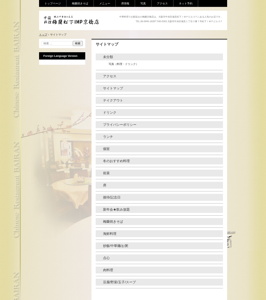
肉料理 (108, 270)
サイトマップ (113, 88)
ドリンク (109, 112)
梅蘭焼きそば (80, 3)
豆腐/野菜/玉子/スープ (119, 282)
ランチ (108, 137)
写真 (143, 3)
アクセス (162, 3)
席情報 (125, 3)
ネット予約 (185, 3)
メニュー (104, 3)
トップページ (53, 3)
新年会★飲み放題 (116, 209)
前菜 (106, 173)
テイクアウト (113, 100)
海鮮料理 (109, 233)
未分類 (108, 57)
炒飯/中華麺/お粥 (115, 246)
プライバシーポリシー (119, 124)
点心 (106, 258)
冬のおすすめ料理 (116, 161)
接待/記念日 (112, 197)
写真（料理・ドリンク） (124, 64)
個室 (106, 149)
